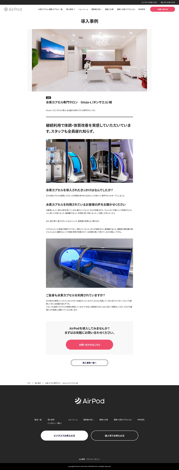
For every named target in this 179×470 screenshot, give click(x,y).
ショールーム (83, 9)
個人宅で (114, 435)
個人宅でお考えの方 (168, 2)
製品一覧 (38, 419)
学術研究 (141, 9)
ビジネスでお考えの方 (149, 2)
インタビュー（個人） (54, 423)
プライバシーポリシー (93, 459)
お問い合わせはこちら (89, 344)
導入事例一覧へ (89, 362)
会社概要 (82, 459)
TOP (28, 383)
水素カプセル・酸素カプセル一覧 (50, 9)
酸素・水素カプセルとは (126, 9)
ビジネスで (64, 435)
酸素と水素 (109, 9)
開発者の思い (96, 9)
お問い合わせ (162, 9)
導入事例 (38, 383)
